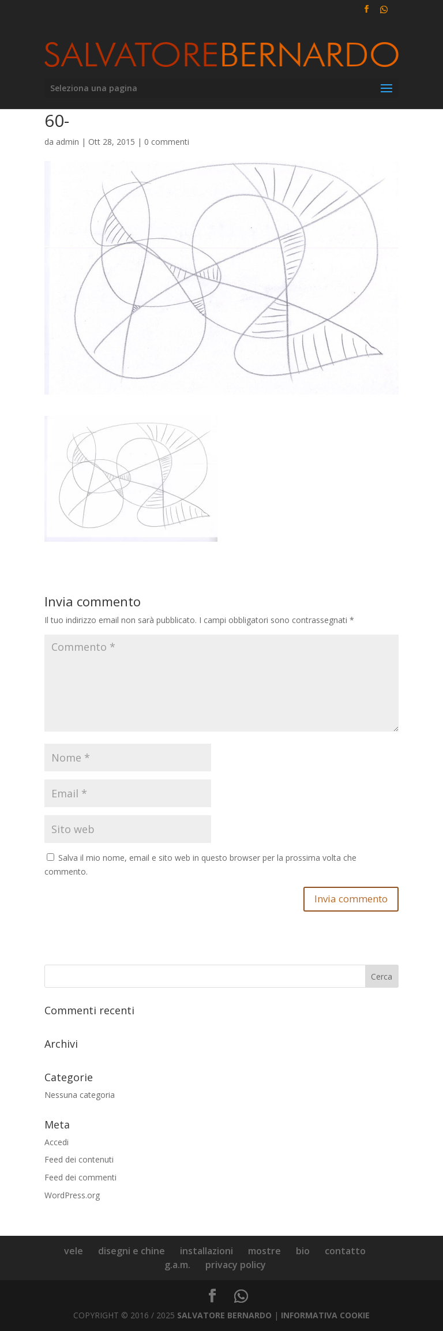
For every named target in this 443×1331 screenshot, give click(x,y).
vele (73, 1250)
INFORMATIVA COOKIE (325, 1315)
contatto (345, 1250)
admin (67, 141)
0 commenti (166, 141)
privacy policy (235, 1264)
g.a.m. (177, 1264)
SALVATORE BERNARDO (224, 1315)
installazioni (206, 1250)
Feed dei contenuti (79, 1159)
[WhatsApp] (383, 12)
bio (303, 1250)
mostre (264, 1250)
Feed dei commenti (80, 1177)
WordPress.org (72, 1195)
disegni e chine (131, 1250)
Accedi (56, 1142)
